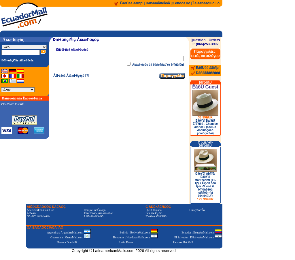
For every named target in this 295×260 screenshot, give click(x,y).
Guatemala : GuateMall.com (70, 237)
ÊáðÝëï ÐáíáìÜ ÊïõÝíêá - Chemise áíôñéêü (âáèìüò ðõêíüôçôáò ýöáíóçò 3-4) (205, 127)
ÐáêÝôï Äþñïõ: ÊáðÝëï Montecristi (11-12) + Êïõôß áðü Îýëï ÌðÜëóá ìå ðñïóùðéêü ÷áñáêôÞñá (205, 186)
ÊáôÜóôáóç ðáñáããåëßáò (98, 213)
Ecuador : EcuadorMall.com (201, 232)
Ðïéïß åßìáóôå (153, 210)
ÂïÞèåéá (31, 213)
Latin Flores (126, 242)
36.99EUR (205, 117)
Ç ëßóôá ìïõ (181, 3)
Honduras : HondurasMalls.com (135, 237)
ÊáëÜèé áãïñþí (131, 3)
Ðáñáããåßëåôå (158, 3)
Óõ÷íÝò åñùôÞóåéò (38, 216)
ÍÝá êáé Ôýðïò (153, 213)
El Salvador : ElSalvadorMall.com (198, 237)
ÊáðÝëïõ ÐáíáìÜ (12, 104)
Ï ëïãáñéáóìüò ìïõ (206, 3)
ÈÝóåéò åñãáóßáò (155, 216)
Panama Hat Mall (183, 242)
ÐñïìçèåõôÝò (197, 210)
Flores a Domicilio (67, 242)
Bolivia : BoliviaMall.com (139, 232)
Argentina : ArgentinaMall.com (69, 232)
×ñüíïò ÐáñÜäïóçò (94, 210)
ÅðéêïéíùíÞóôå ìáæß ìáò (40, 210)
